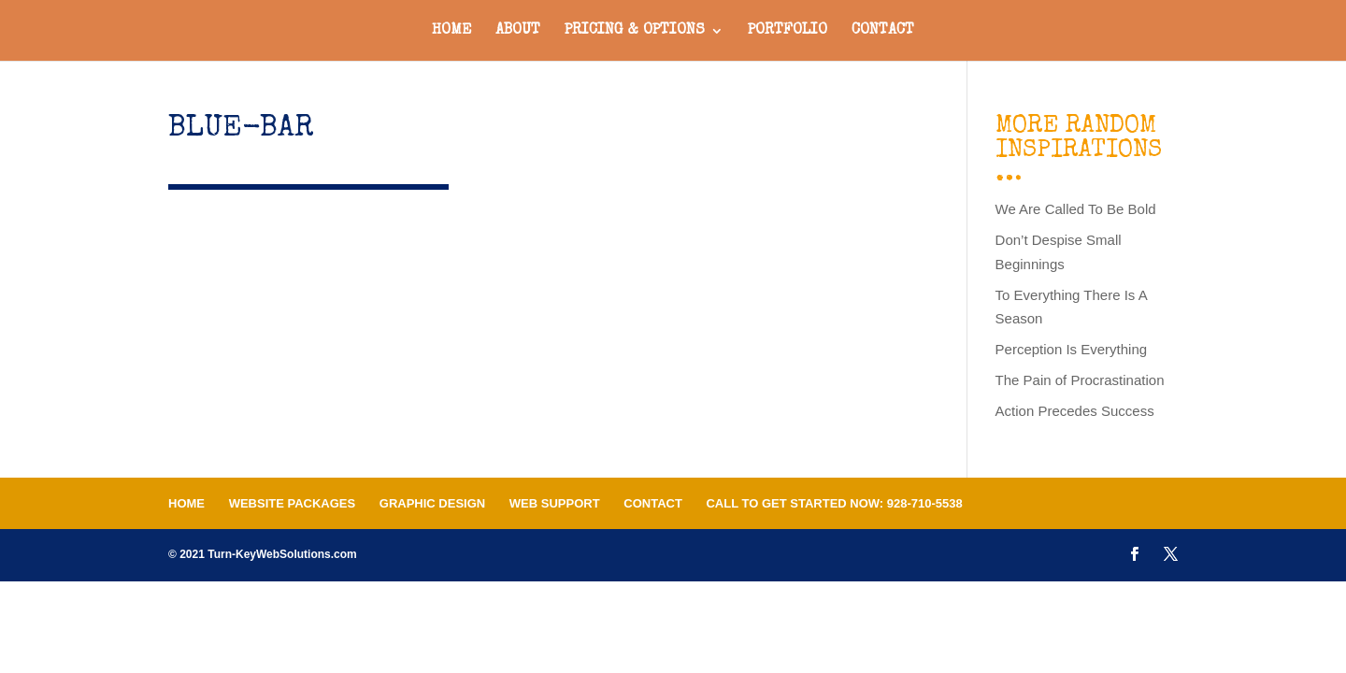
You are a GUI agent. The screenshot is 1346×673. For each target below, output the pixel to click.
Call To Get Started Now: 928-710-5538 (834, 503)
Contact (883, 31)
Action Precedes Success (1074, 411)
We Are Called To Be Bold (1075, 209)
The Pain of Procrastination (1080, 380)
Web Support (554, 503)
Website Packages (292, 503)
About (517, 31)
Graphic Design (432, 503)
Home (451, 31)
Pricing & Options (635, 31)
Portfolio (787, 31)
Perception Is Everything (1071, 349)
